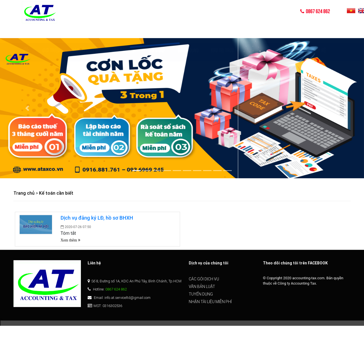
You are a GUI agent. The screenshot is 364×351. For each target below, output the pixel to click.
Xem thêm (70, 240)
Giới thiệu (51, 32)
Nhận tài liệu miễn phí (210, 304)
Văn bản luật (124, 32)
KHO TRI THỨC (222, 32)
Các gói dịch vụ (86, 32)
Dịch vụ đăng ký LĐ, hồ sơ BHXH (97, 218)
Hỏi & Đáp (157, 32)
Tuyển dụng (188, 32)
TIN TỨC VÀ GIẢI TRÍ (262, 32)
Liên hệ (319, 32)
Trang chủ (24, 193)
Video (296, 32)
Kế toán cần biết (56, 193)
